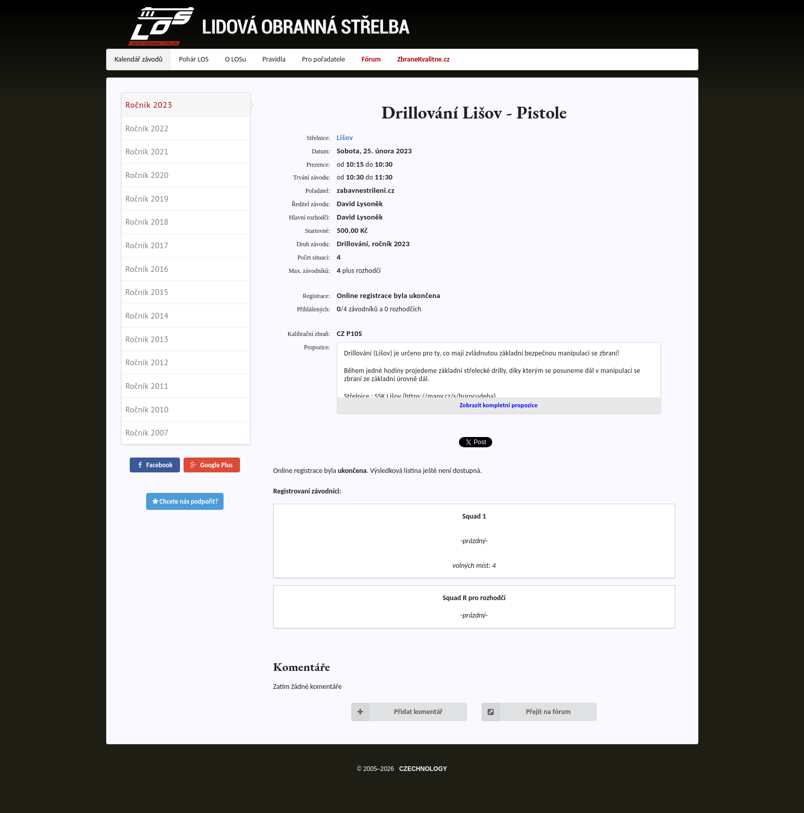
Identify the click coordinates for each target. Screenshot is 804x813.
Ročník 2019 (147, 198)
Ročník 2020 (147, 175)
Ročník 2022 (147, 128)
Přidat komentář (397, 712)
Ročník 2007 (147, 432)
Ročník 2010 (147, 409)
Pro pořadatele (323, 59)
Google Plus (210, 465)
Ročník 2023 (149, 105)
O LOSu (235, 59)
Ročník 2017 (147, 245)
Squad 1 (474, 516)
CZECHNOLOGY (423, 768)
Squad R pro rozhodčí (474, 597)
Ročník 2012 (147, 362)
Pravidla (274, 59)
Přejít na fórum (526, 712)
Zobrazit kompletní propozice (498, 405)
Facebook (153, 465)
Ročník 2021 (147, 151)
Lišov (345, 137)
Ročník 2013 (147, 339)
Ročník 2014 (147, 315)
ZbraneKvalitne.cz (423, 59)
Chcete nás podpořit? (185, 501)
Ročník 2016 (147, 269)
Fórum (371, 59)
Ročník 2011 (147, 386)
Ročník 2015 (147, 292)
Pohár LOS (194, 59)
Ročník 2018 (147, 221)
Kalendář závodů (139, 59)
